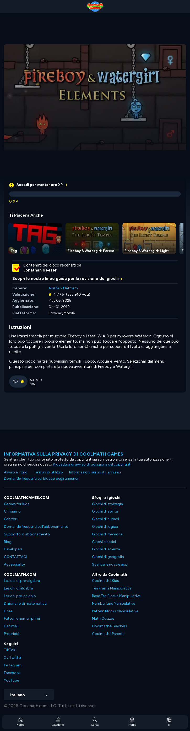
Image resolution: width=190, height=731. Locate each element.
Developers (13, 549)
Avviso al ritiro (16, 472)
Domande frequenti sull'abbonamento (36, 526)
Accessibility (14, 564)
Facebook (12, 673)
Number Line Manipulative (113, 603)
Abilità (53, 288)
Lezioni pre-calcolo (20, 596)
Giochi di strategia (107, 504)
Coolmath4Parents (108, 633)
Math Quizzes (103, 618)
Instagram (12, 665)
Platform (70, 288)
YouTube (11, 680)
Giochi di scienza (106, 549)
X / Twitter (12, 657)
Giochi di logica (105, 526)
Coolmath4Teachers (109, 626)
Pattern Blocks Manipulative (115, 611)
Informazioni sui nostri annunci (95, 472)
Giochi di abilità (105, 511)
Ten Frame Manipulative (111, 588)
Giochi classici (104, 542)
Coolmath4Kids (105, 580)
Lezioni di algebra (18, 588)
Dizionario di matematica (25, 603)
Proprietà (11, 633)
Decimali (11, 626)
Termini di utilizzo (48, 472)
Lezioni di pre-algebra (22, 580)
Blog (8, 542)
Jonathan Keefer (40, 270)
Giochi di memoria (107, 534)
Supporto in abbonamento (27, 534)
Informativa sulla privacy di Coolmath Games (63, 454)
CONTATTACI (15, 557)
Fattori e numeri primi (22, 618)
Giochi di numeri (105, 519)
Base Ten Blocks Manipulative (116, 596)
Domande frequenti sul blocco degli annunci (41, 478)
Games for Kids (16, 504)
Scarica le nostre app (110, 564)
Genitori (10, 519)
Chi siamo (12, 511)
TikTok (9, 650)
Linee (8, 611)
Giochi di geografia (108, 557)
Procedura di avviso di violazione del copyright (92, 464)
